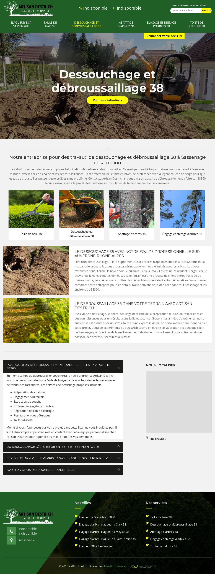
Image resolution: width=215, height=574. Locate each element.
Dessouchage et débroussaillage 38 (86, 24)
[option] (32, 215)
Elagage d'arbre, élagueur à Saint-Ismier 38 (105, 539)
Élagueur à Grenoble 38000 (95, 517)
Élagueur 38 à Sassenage (21, 24)
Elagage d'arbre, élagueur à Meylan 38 (102, 531)
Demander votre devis (164, 36)
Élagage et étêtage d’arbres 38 (161, 24)
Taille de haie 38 (50, 24)
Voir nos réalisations (107, 100)
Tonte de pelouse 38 (197, 24)
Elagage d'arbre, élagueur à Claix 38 (100, 524)
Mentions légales (115, 566)
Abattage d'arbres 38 (126, 24)
